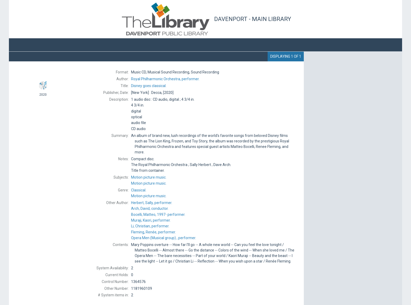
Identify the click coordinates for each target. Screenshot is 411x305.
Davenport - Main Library (252, 19)
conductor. (150, 208)
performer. (165, 79)
